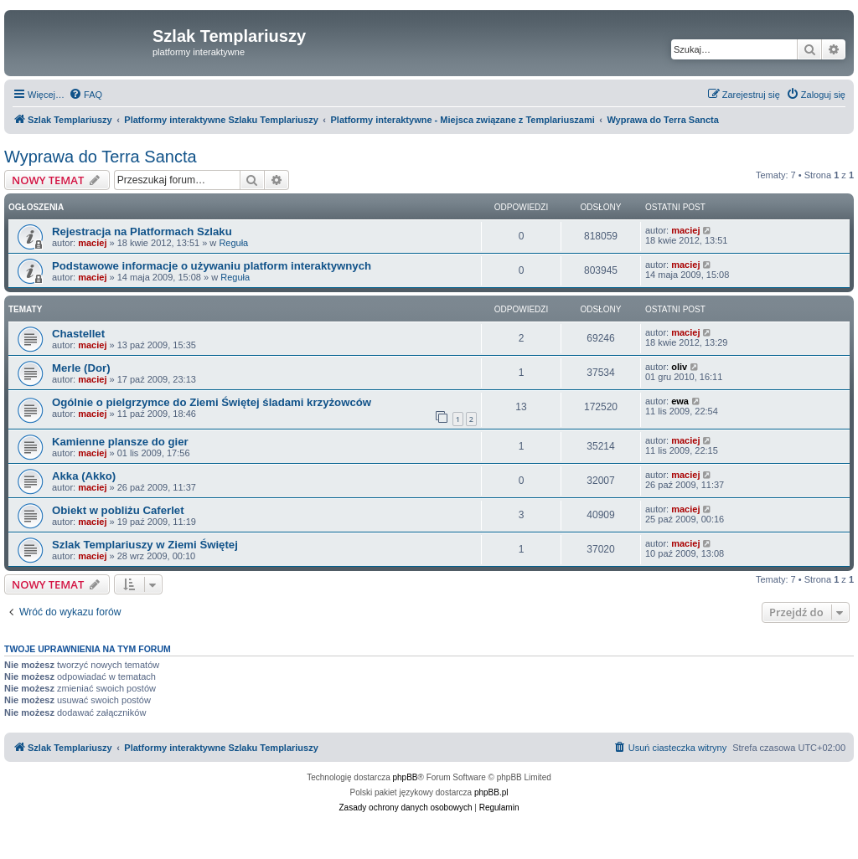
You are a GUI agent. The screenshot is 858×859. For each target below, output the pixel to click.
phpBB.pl (491, 792)
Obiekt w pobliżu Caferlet (118, 510)
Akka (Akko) (84, 476)
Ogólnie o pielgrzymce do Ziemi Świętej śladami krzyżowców (211, 402)
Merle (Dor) (81, 368)
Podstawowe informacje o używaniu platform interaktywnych (211, 266)
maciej (92, 243)
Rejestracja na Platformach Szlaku (142, 231)
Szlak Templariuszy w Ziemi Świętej (145, 544)
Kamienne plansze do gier (120, 441)
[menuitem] (85, 95)
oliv (679, 367)
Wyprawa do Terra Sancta (100, 156)
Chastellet (78, 333)
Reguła (233, 243)
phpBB (405, 777)
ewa (680, 401)
